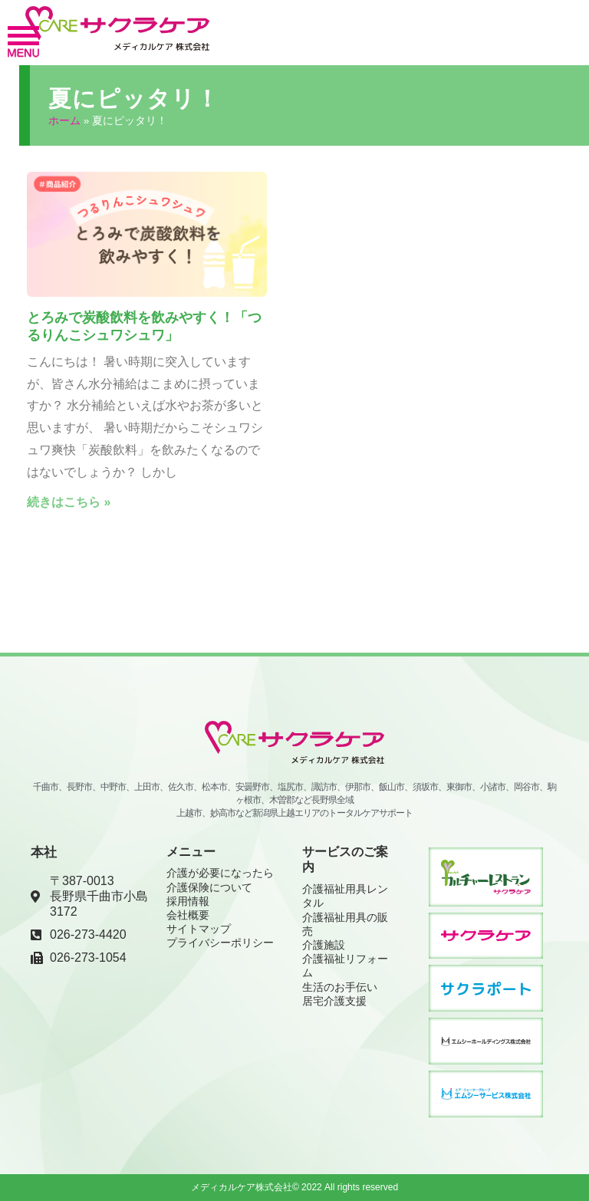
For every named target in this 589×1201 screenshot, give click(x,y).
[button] (23, 42)
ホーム (64, 120)
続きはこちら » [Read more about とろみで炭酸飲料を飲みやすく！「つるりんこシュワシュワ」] (68, 501)
